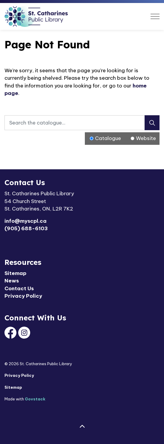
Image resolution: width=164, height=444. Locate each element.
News (11, 280)
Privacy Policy (23, 296)
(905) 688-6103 (26, 228)
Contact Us (19, 288)
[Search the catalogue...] (82, 122)
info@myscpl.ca (25, 221)
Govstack (35, 399)
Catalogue (108, 138)
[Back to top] (82, 427)
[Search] (152, 122)
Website (146, 138)
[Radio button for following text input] (92, 138)
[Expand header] (155, 16)
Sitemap (15, 273)
